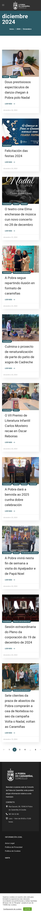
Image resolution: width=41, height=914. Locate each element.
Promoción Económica (22, 272)
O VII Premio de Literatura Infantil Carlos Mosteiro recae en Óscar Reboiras (17, 425)
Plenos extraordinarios (22, 621)
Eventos (14, 77)
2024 (18, 29)
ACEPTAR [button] (27, 909)
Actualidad (7, 145)
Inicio (12, 29)
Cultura (5, 77)
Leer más (8, 104)
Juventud (33, 484)
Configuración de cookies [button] (12, 909)
